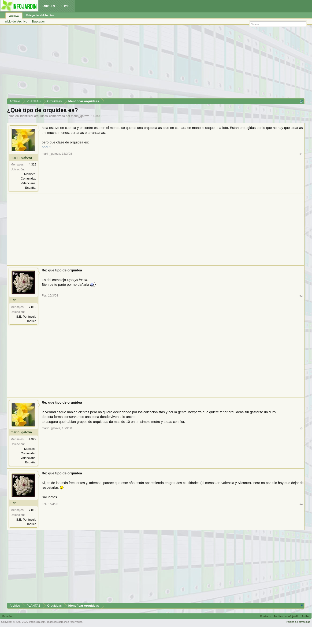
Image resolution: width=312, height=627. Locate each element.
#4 (301, 504)
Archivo (14, 16)
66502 (46, 147)
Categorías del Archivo (40, 15)
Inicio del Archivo (15, 21)
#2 (301, 295)
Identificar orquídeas (34, 116)
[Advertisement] (147, 63)
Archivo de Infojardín (286, 616)
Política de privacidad (298, 621)
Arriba (305, 616)
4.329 (32, 164)
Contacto (265, 616)
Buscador (38, 21)
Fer (13, 300)
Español (7, 616)
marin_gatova (80, 116)
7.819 (32, 307)
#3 (301, 428)
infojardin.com (37, 621)
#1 (301, 154)
